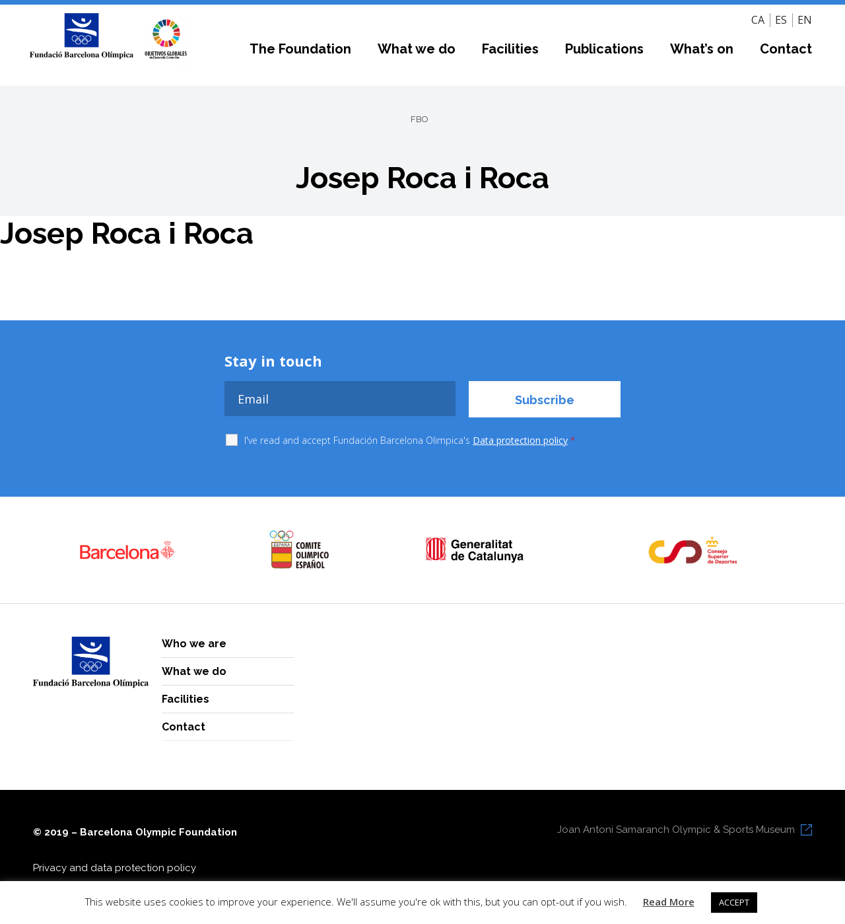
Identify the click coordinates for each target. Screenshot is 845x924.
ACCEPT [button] (734, 902)
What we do (417, 49)
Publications (604, 49)
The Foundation (300, 49)
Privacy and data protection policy (114, 868)
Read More (668, 901)
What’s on (701, 49)
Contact (786, 49)
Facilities (510, 49)
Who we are (194, 643)
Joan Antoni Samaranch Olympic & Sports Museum (676, 829)
